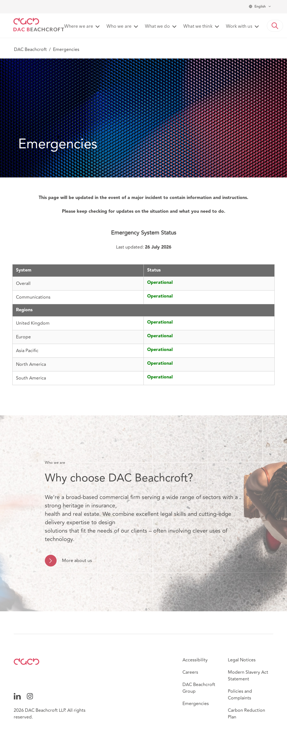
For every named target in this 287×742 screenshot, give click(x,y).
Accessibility (195, 660)
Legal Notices (242, 660)
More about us (77, 560)
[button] (275, 26)
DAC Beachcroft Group (198, 688)
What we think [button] (197, 26)
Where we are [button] (78, 26)
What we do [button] (157, 26)
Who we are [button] (119, 26)
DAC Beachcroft (30, 49)
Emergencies (195, 703)
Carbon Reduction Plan (246, 713)
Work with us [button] (239, 26)
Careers (190, 672)
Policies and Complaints (240, 694)
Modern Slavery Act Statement (248, 675)
